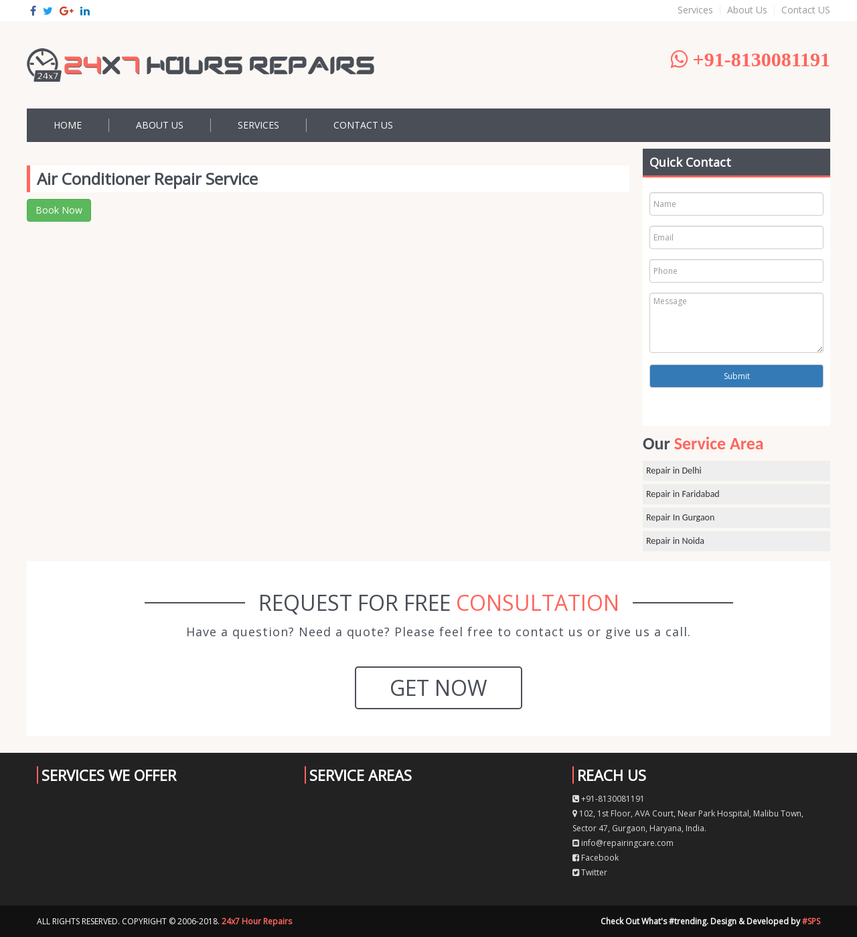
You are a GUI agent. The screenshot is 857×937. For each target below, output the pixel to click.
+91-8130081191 (608, 798)
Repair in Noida (675, 541)
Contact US (805, 10)
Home (68, 125)
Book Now (58, 210)
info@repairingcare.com (623, 843)
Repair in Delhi (674, 470)
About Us (747, 10)
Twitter (589, 872)
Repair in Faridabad (683, 494)
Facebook (595, 857)
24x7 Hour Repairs (257, 921)
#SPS (811, 921)
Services (695, 10)
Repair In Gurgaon (680, 517)
